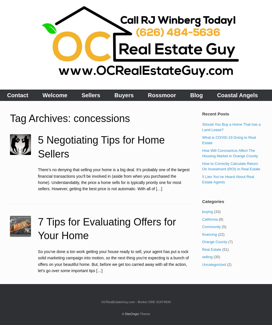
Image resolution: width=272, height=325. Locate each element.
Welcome (54, 95)
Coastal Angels (237, 95)
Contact (17, 95)
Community (211, 227)
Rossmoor (162, 95)
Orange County (214, 242)
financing (209, 234)
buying (207, 212)
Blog (196, 95)
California (210, 219)
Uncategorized (214, 264)
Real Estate (211, 249)
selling (207, 257)
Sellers (91, 95)
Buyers (124, 95)
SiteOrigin (132, 314)
